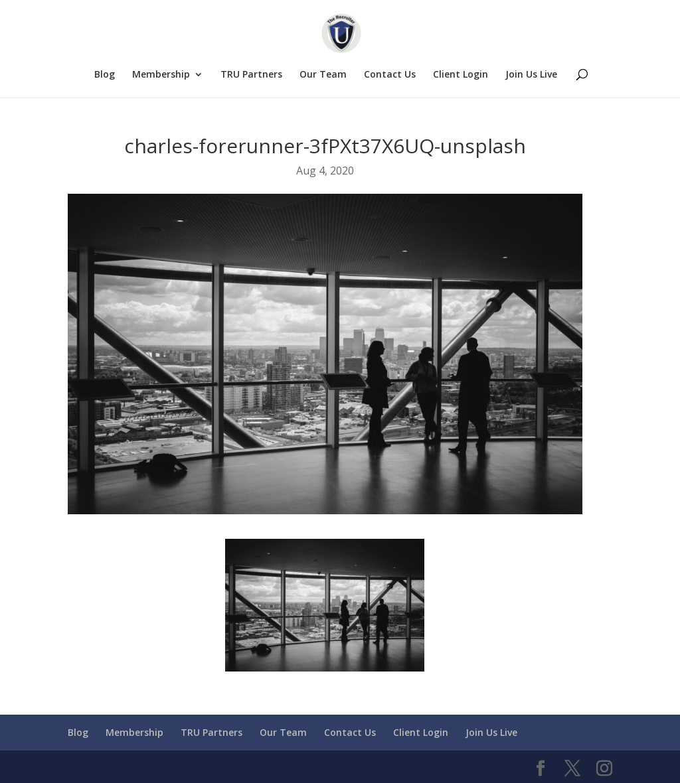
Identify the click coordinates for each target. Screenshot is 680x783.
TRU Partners (251, 75)
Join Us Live (531, 75)
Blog (104, 75)
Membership (161, 75)
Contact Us (390, 75)
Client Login (460, 75)
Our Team (323, 75)
